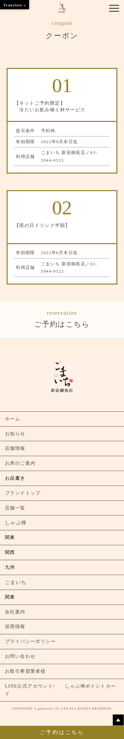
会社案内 (15, 611)
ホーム (12, 418)
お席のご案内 (20, 463)
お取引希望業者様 (25, 671)
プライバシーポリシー (30, 641)
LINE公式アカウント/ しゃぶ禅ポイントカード (60, 690)
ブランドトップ (23, 493)
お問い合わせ (20, 656)
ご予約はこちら (62, 318)
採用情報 (15, 626)
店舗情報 (15, 448)
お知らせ (15, 433)
